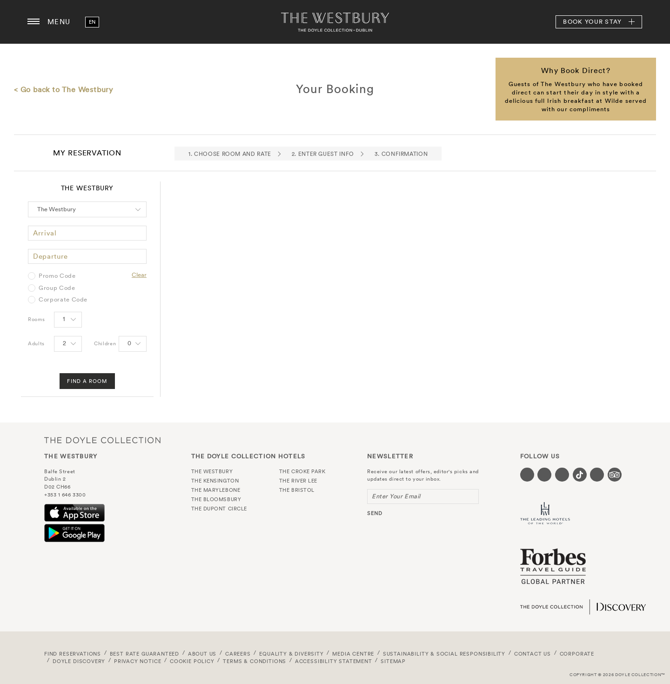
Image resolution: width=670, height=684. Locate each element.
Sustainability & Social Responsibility (444, 653)
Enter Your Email (396, 496)
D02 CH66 (57, 486)
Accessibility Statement (333, 661)
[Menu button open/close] (33, 21)
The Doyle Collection (102, 440)
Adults (36, 343)
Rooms (36, 319)
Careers (238, 653)
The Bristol (297, 490)
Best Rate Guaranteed (145, 653)
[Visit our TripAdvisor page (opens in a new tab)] (615, 475)
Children (105, 343)
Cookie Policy (192, 661)
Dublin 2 (55, 479)
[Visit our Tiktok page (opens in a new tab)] (580, 475)
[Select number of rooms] (67, 319)
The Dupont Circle (219, 508)
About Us (202, 653)
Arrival (45, 232)
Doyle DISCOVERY (79, 661)
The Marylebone (216, 490)
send (374, 513)
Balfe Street (59, 471)
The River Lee (298, 480)
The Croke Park (302, 471)
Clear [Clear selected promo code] (139, 275)
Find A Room (87, 381)
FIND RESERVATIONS (72, 653)
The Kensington (215, 480)
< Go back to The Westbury (63, 89)
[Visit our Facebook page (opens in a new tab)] (527, 475)
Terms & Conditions (254, 661)
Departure (50, 256)
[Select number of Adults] (67, 343)
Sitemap (393, 661)
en (92, 22)
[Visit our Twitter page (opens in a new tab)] (544, 475)
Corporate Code (63, 299)
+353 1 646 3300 (65, 494)
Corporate (577, 653)
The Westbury (335, 22)
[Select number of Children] (132, 343)
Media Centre (353, 653)
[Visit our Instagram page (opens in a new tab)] (562, 475)
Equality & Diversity (291, 653)
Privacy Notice (137, 661)
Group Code (57, 288)
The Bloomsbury (216, 499)
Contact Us (532, 653)
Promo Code (57, 276)
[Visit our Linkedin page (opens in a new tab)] (597, 475)
